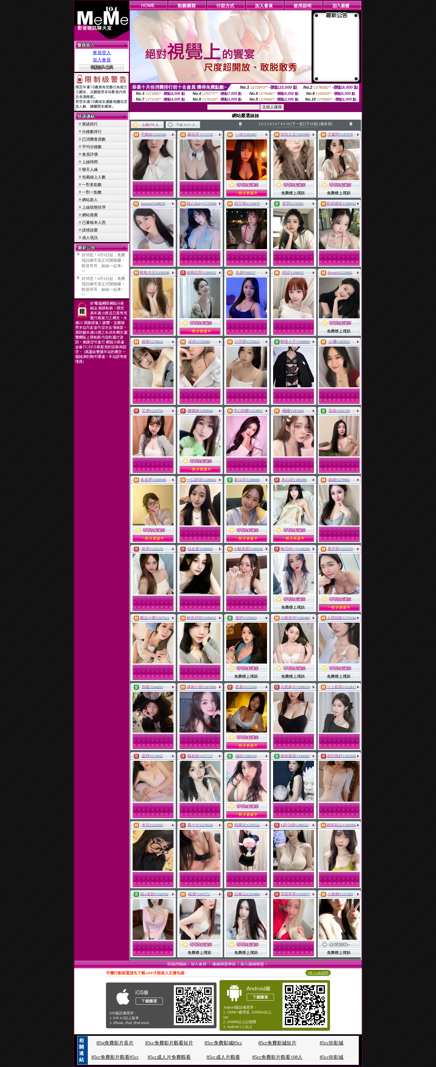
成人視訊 (90, 237)
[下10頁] (311, 124)
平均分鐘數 (92, 146)
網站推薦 (90, 215)
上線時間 (90, 162)
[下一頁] (297, 124)
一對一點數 (92, 192)
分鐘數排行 (92, 131)
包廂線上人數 (94, 177)
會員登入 (102, 52)
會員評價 (90, 154)
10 (288, 124)
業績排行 (90, 124)
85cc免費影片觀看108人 (277, 1057)
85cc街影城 (331, 1042)
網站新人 (90, 199)
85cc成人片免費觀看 (169, 1057)
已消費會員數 (94, 139)
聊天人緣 (90, 169)
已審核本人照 (94, 222)
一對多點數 (92, 184)
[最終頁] (325, 124)
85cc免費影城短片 (277, 1042)
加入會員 (102, 60)
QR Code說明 (318, 973)
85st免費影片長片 (115, 1042)
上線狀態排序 (94, 207)
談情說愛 (90, 230)
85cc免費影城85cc (223, 1042)
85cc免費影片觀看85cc (115, 1057)
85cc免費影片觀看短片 (169, 1042)
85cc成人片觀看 (223, 1057)
